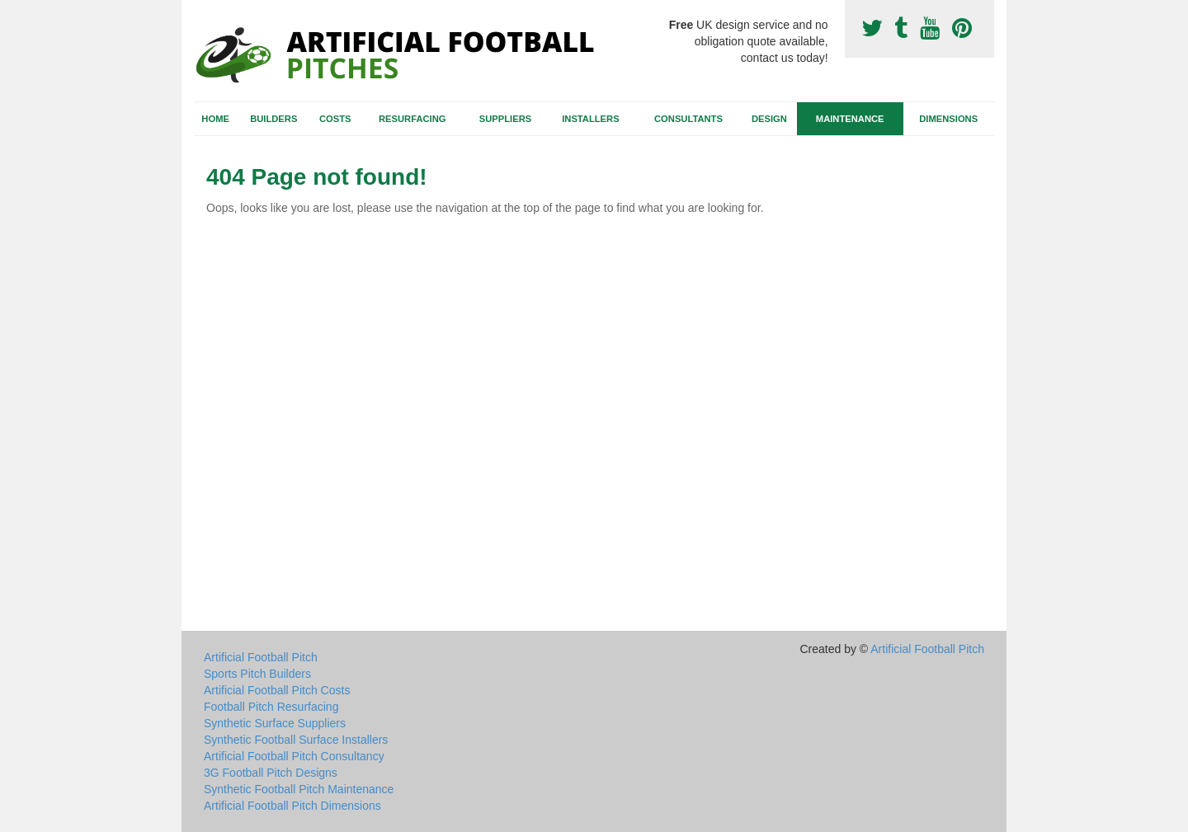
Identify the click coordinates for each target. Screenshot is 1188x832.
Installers (590, 119)
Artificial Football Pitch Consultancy (294, 756)
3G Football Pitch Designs (270, 772)
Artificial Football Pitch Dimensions (292, 805)
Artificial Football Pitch (261, 657)
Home (215, 119)
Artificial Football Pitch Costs (277, 690)
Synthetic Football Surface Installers (296, 739)
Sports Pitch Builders (257, 673)
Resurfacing (412, 119)
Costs (335, 119)
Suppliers (505, 119)
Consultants (688, 119)
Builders (273, 119)
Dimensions (948, 119)
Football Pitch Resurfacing (271, 706)
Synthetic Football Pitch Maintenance (299, 789)
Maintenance (850, 119)
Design (769, 119)
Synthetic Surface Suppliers (275, 723)
